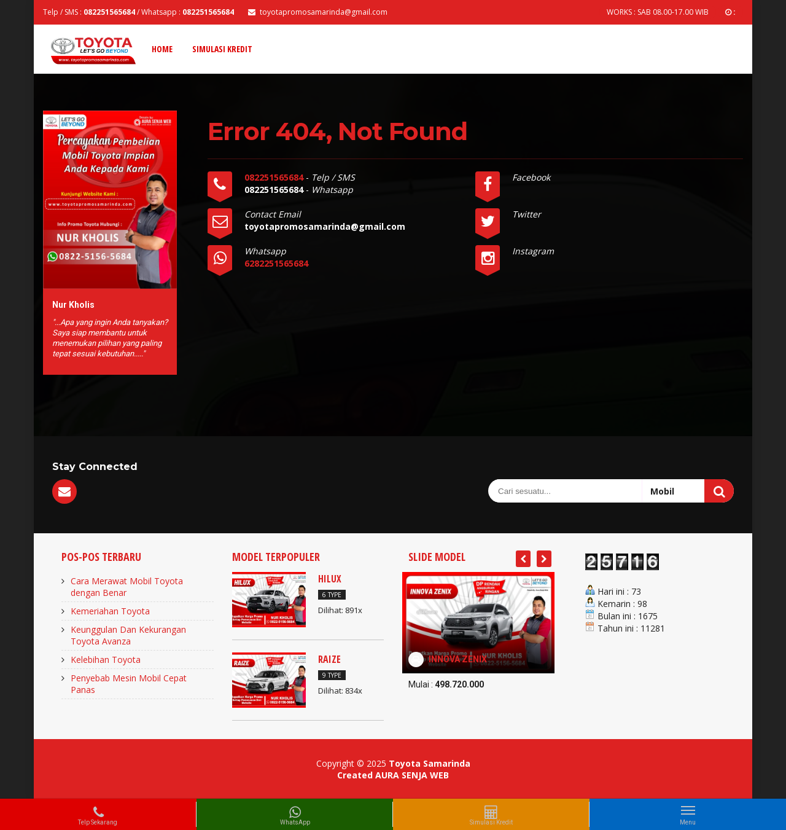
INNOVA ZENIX (458, 659)
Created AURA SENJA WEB (393, 775)
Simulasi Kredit (222, 49)
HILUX (329, 578)
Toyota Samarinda (429, 763)
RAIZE (329, 659)
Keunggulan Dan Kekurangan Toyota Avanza (128, 635)
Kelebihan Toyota (106, 659)
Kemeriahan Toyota (110, 611)
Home (162, 49)
